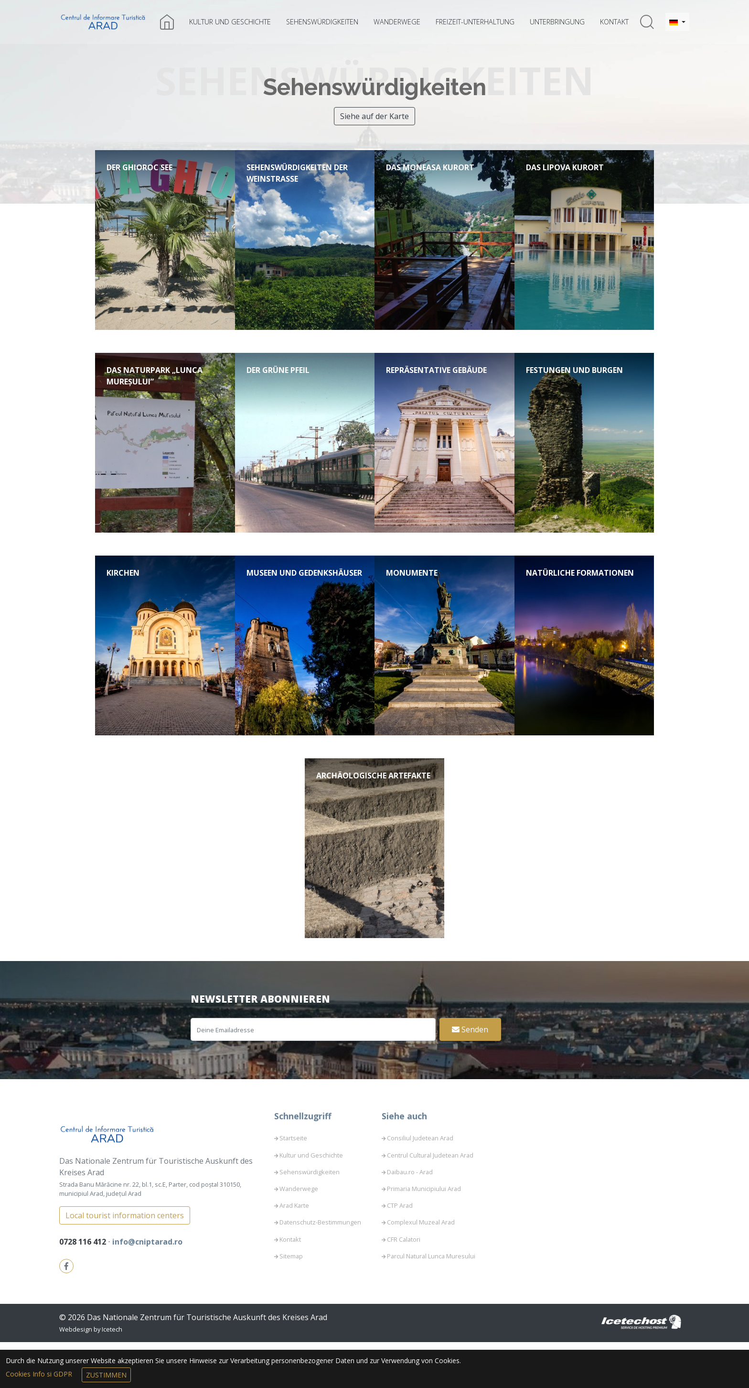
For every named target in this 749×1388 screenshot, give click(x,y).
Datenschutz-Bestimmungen (320, 1268)
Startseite (293, 1184)
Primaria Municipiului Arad (424, 1234)
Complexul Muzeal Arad (421, 1268)
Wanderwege (397, 21)
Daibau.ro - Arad (410, 1217)
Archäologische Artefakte (373, 810)
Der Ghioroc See (139, 167)
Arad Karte (294, 1251)
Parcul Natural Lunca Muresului (431, 1302)
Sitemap (291, 1302)
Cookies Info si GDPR (40, 1373)
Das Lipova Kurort (565, 167)
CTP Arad (400, 1251)
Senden (470, 1075)
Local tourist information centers (124, 1261)
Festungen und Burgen (574, 381)
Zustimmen (106, 1374)
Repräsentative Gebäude (436, 381)
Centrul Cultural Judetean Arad (430, 1201)
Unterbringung (557, 21)
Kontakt (614, 21)
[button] (677, 22)
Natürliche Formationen (580, 595)
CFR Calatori (403, 1285)
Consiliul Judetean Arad (420, 1184)
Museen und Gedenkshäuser (304, 595)
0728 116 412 (83, 1287)
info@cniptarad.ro (147, 1287)
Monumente (412, 595)
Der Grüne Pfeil (278, 381)
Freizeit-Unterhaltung (475, 21)
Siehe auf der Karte (374, 116)
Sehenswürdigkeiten (322, 21)
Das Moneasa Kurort (430, 167)
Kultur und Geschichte (230, 21)
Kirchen (123, 595)
